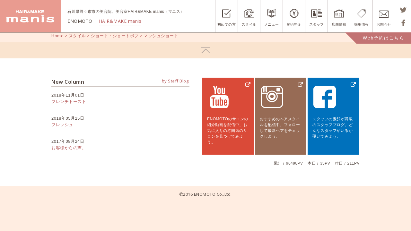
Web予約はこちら (384, 37)
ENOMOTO (30, 16)
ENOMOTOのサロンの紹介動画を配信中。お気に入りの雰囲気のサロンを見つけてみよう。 (227, 130)
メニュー (271, 24)
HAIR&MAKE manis (120, 21)
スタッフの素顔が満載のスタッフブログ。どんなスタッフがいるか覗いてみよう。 (332, 128)
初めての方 (226, 24)
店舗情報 (339, 24)
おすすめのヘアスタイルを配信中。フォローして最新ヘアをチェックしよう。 (280, 128)
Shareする (403, 22)
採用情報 (361, 24)
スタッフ (316, 24)
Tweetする (403, 10)
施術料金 (294, 24)
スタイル (249, 24)
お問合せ (384, 24)
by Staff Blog (175, 81)
